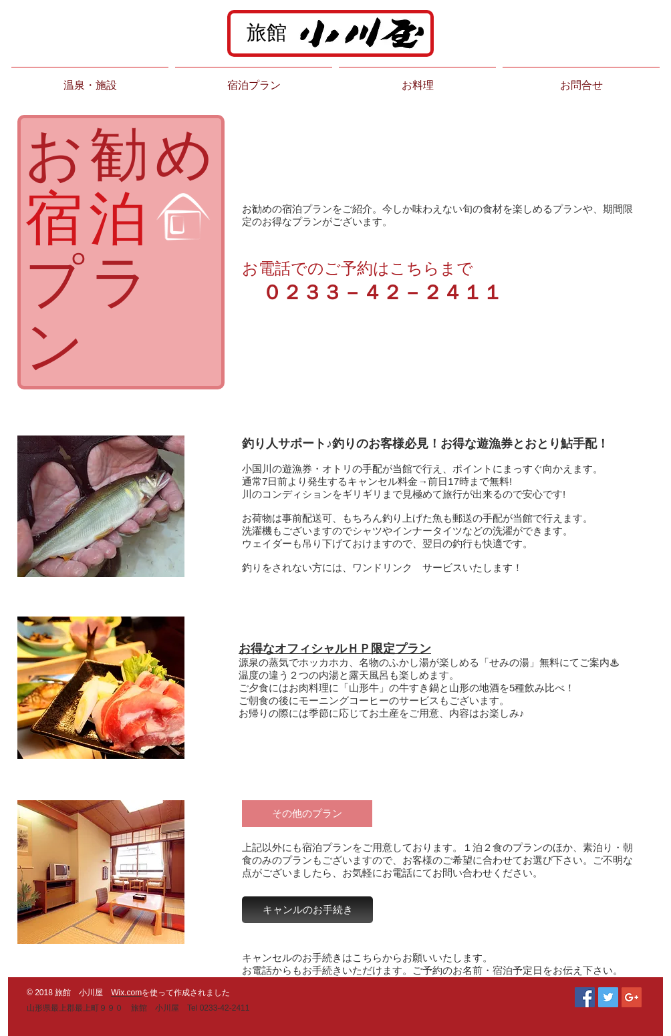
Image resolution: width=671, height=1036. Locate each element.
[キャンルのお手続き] (307, 909)
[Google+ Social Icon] (632, 997)
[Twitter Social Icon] (608, 997)
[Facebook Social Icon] (585, 997)
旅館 (267, 32)
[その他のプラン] (307, 813)
